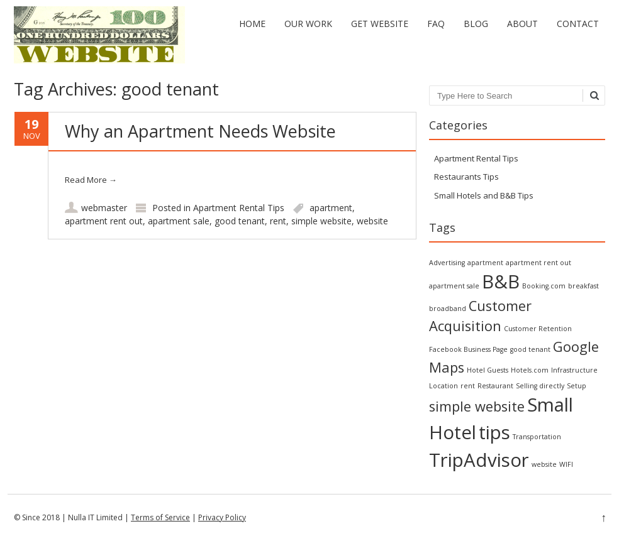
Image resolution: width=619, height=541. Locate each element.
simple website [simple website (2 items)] (477, 406)
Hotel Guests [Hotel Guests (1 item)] (487, 370)
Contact (578, 24)
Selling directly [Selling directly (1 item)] (540, 385)
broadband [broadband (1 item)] (447, 308)
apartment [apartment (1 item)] (485, 262)
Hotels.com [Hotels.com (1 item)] (530, 370)
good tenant (240, 221)
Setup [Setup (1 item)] (576, 385)
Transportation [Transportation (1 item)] (537, 436)
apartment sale (178, 221)
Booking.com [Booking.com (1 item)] (544, 285)
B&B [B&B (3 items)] (501, 281)
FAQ (436, 24)
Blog (476, 24)
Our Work (308, 24)
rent (278, 221)
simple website (321, 221)
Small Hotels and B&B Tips (483, 195)
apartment (331, 208)
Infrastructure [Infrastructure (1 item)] (574, 370)
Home (252, 24)
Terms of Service (160, 517)
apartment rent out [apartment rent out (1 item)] (538, 262)
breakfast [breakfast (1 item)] (583, 285)
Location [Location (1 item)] (443, 385)
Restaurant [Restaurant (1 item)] (495, 385)
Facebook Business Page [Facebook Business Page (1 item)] (468, 349)
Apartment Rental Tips (238, 208)
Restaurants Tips (466, 176)
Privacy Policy (222, 517)
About (522, 24)
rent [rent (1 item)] (467, 385)
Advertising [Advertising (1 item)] (447, 262)
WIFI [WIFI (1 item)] (566, 464)
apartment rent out (104, 221)
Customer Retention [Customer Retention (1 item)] (538, 328)
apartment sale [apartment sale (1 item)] (454, 285)
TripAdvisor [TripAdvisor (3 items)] (479, 460)
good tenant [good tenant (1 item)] (530, 349)
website (372, 221)
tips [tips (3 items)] (494, 432)
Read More (91, 179)
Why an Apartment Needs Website (200, 131)
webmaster (104, 208)
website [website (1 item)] (544, 464)
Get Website (379, 24)
